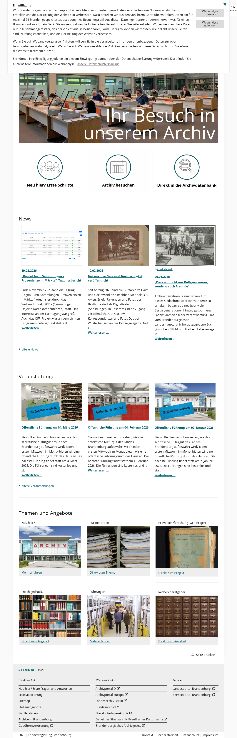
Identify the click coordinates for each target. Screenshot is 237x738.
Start (41, 669)
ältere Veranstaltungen (38, 486)
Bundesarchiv (105, 707)
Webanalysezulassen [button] (210, 13)
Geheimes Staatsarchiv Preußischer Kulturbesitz (129, 719)
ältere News (30, 349)
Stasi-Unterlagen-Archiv (112, 713)
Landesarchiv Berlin (109, 701)
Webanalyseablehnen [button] (210, 24)
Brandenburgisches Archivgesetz (118, 726)
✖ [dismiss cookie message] (225, 4)
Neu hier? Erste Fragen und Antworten (45, 689)
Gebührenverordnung (34, 726)
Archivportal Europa (110, 695)
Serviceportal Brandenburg (192, 695)
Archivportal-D (106, 689)
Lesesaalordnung (31, 695)
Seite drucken (203, 655)
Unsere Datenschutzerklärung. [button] (98, 64)
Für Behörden (28, 713)
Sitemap (24, 701)
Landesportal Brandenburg (192, 689)
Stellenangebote (30, 707)
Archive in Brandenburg (35, 719)
